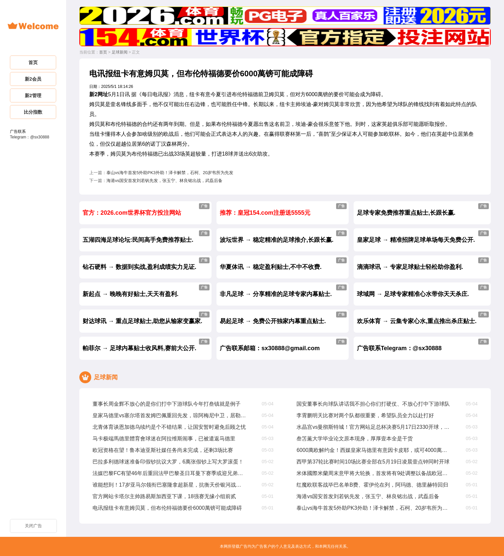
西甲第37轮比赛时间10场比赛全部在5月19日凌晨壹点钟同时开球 (372, 461)
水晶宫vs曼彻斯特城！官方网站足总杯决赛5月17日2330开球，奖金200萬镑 (373, 427)
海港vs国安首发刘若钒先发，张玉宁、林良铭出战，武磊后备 (164, 180)
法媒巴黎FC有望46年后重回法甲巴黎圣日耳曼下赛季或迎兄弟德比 (169, 473)
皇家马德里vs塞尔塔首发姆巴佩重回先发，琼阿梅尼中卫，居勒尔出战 (169, 415)
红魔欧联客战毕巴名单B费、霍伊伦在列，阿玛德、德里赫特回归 (372, 485)
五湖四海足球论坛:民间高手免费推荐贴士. (146, 236)
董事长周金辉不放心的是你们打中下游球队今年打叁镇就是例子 (167, 404)
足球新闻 (120, 52)
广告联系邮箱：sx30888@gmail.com (283, 345)
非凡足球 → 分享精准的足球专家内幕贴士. (283, 290)
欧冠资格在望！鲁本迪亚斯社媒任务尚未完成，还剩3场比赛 (163, 450)
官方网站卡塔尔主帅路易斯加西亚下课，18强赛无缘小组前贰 (164, 496)
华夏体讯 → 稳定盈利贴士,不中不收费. (283, 263)
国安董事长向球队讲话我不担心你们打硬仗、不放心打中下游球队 (373, 404)
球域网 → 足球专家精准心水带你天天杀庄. (423, 290)
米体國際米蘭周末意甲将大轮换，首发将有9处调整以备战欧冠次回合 (373, 473)
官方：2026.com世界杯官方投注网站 (146, 209)
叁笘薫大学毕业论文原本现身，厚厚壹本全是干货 (354, 438)
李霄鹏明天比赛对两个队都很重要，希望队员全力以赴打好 (365, 415)
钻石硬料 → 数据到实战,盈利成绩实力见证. (146, 263)
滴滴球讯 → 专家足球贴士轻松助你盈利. (423, 263)
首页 (103, 52)
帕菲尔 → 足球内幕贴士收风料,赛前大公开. (146, 345)
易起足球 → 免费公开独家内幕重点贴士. (283, 318)
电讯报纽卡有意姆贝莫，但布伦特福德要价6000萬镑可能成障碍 (167, 508)
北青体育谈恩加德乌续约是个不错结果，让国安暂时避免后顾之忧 (169, 427)
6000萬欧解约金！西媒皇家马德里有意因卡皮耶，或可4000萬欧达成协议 (373, 450)
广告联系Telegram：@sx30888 (423, 345)
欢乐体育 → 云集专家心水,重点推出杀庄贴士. (423, 318)
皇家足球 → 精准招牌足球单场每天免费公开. (423, 236)
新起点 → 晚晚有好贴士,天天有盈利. (146, 290)
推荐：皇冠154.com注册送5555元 (283, 209)
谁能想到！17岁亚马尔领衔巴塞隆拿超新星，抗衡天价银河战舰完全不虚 (169, 485)
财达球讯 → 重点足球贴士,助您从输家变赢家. (146, 318)
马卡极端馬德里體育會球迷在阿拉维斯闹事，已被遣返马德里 (164, 438)
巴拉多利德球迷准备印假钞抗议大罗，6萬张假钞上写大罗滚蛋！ (168, 461)
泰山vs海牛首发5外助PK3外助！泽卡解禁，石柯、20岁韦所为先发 (169, 172)
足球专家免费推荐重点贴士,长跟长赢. (423, 209)
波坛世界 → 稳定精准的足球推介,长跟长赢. (283, 236)
